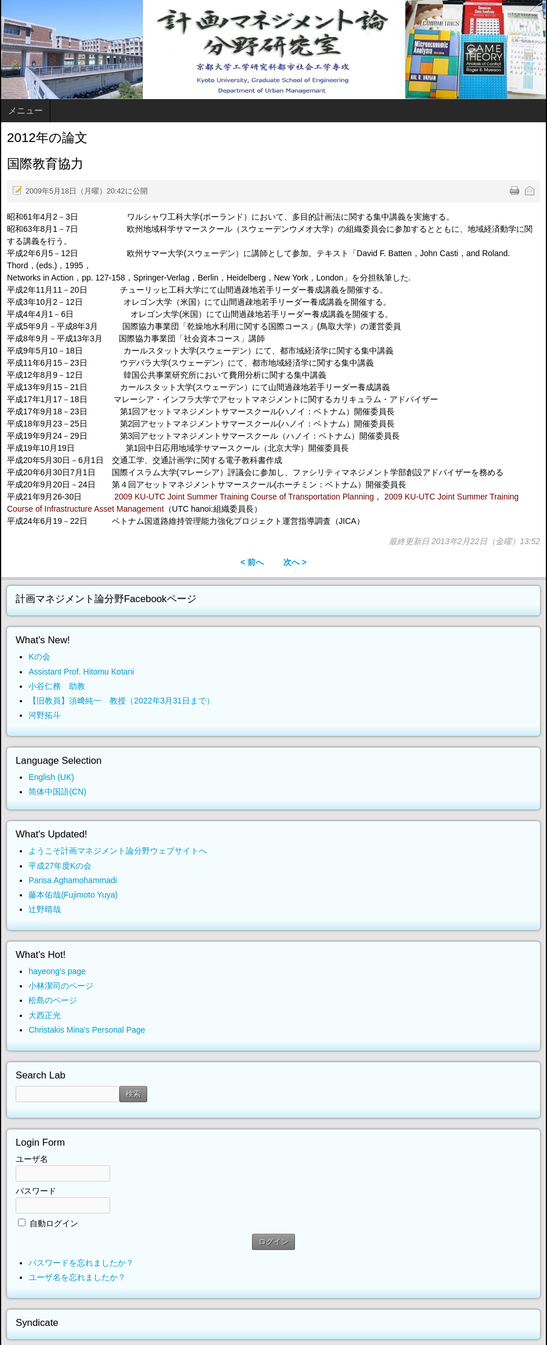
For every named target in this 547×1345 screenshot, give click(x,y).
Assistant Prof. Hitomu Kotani (81, 671)
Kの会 (39, 656)
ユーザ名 (32, 1159)
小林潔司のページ (60, 985)
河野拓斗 (44, 715)
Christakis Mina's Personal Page (86, 1029)
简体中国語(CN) (57, 791)
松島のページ (52, 1000)
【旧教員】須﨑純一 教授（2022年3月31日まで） (121, 700)
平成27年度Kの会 (60, 865)
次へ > (295, 562)
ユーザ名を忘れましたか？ (77, 1277)
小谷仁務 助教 (56, 686)
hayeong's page (56, 971)
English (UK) (51, 777)
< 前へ (252, 562)
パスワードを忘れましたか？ (81, 1262)
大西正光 (44, 1015)
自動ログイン (54, 1223)
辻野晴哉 (44, 909)
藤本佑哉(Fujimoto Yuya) (73, 894)
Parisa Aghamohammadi (72, 880)
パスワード (36, 1190)
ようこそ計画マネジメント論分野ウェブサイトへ (117, 850)
